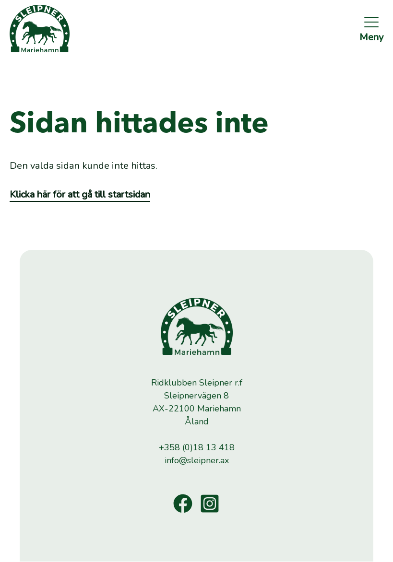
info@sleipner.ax (197, 460)
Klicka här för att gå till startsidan (80, 194)
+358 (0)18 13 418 (197, 447)
